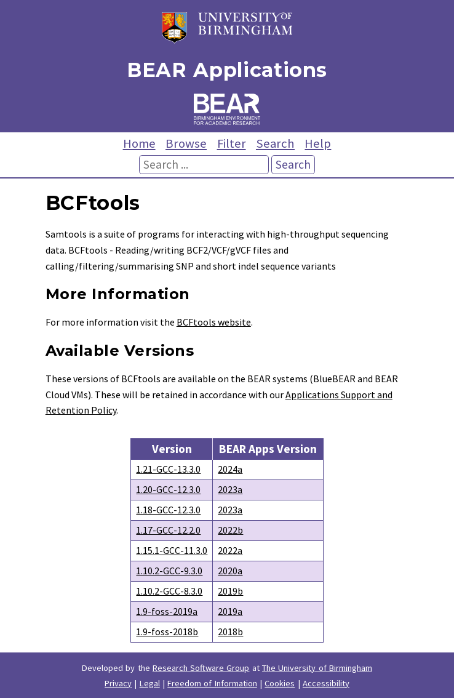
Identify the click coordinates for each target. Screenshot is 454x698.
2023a (230, 489)
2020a (230, 570)
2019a (230, 611)
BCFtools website (214, 322)
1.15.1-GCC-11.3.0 (171, 550)
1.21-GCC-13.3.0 (168, 469)
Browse (186, 143)
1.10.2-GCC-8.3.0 (169, 591)
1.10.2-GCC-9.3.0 (169, 570)
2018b (230, 631)
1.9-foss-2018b (167, 631)
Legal (150, 683)
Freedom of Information (212, 683)
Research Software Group (201, 667)
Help (318, 143)
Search (275, 143)
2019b (230, 591)
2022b (230, 530)
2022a (230, 550)
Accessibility (326, 683)
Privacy (118, 683)
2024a (230, 469)
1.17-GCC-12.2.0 (168, 530)
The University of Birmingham (317, 667)
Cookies (280, 683)
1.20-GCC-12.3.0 (168, 489)
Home (139, 143)
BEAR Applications (227, 70)
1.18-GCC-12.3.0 (168, 509)
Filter (231, 143)
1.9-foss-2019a (166, 611)
